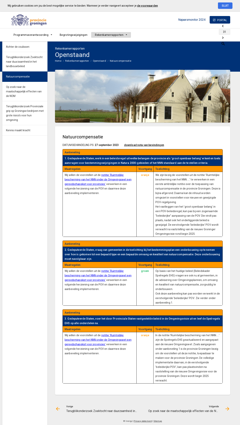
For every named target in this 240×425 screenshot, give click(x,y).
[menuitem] (33, 35)
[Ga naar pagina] (207, 35)
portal (222, 20)
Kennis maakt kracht (18, 130)
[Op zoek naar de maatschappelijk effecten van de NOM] (217, 35)
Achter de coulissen (17, 46)
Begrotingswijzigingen (73, 34)
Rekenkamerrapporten (109, 34)
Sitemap (158, 421)
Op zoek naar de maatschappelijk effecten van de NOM (24, 91)
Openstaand (99, 61)
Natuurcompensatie (120, 61)
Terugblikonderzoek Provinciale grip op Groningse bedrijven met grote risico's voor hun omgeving (25, 113)
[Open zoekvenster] (226, 35)
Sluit (225, 5)
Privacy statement (143, 421)
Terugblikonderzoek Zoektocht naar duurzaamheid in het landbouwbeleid (24, 62)
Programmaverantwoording (31, 34)
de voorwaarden (147, 5)
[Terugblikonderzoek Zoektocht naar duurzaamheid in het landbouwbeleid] (197, 35)
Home (58, 61)
